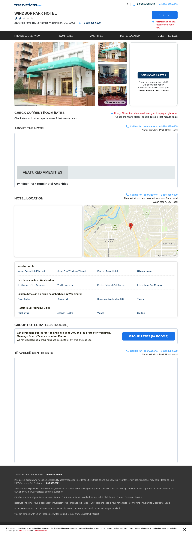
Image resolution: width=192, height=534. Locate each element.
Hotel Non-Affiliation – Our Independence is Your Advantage (98, 502)
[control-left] (21, 74)
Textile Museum (65, 285)
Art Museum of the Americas (31, 285)
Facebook (46, 513)
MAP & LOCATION (130, 35)
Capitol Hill (62, 299)
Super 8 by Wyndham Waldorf (71, 271)
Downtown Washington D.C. (110, 299)
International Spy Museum (149, 285)
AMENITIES (96, 35)
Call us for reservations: (154, 126)
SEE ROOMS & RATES (153, 75)
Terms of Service (40, 531)
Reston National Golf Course (111, 285)
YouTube (64, 513)
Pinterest (94, 513)
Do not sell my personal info (107, 508)
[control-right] (89, 74)
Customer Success (83, 508)
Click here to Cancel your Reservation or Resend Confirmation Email (47, 497)
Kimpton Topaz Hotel (107, 271)
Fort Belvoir (23, 313)
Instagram (75, 513)
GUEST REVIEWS (168, 35)
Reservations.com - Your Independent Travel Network (40, 502)
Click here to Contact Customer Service (123, 497)
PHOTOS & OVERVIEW (27, 35)
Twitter (55, 513)
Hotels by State (64, 508)
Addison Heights (65, 313)
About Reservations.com (26, 508)
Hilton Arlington (144, 271)
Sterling (141, 313)
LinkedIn (85, 513)
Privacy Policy (24, 531)
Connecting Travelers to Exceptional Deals (149, 502)
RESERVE (165, 15)
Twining (140, 299)
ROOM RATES (65, 35)
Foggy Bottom (24, 299)
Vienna (100, 313)
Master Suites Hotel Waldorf (31, 271)
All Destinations (47, 508)
